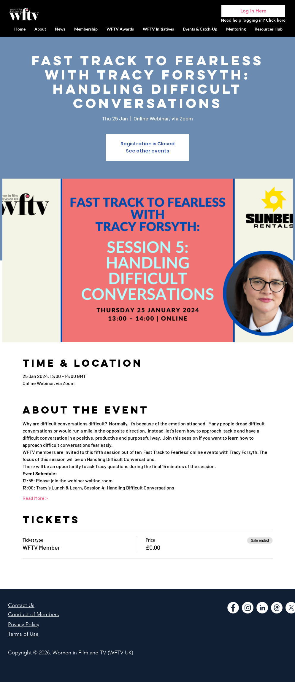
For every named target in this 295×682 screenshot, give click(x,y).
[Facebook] (233, 607)
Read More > (35, 498)
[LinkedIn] (262, 607)
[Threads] (277, 607)
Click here (276, 20)
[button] (158, 29)
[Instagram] (247, 607)
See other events (147, 150)
